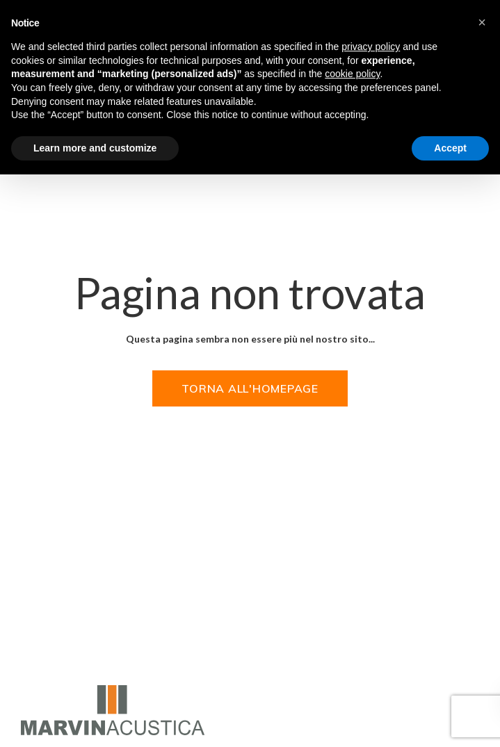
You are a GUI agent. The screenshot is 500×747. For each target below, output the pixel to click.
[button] (482, 22)
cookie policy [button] (352, 73)
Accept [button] (450, 148)
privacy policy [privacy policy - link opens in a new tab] (370, 46)
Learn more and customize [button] (94, 148)
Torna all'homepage (250, 388)
